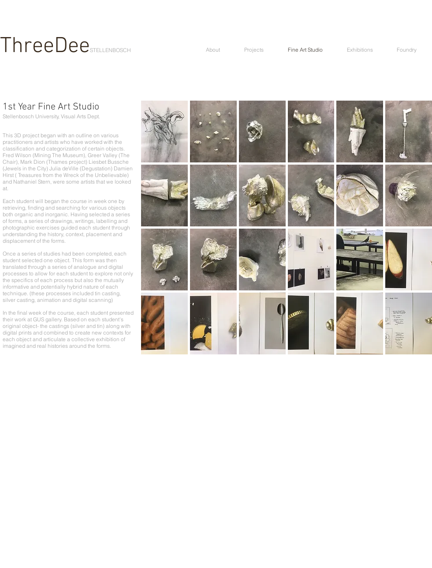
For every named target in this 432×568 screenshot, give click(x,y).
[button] (164, 131)
